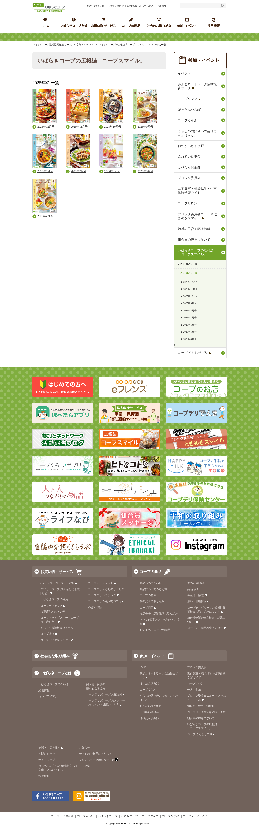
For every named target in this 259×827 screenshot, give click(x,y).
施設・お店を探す (96, 5)
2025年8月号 (190, 310)
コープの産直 (148, 595)
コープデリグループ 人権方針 (105, 694)
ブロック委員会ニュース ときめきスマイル (198, 216)
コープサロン (187, 203)
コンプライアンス (49, 696)
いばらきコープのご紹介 (53, 684)
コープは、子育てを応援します (206, 712)
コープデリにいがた (195, 816)
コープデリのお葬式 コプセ (106, 601)
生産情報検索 (197, 595)
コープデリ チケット (102, 583)
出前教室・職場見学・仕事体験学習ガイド (197, 190)
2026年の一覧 (188, 264)
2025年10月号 (190, 296)
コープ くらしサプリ (195, 352)
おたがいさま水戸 (191, 146)
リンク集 (84, 765)
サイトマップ (46, 759)
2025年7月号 (190, 317)
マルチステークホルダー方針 (98, 759)
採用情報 (162, 5)
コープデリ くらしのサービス (106, 589)
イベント (184, 73)
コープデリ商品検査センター (206, 627)
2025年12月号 (190, 282)
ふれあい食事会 (189, 156)
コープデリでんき (53, 605)
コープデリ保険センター (57, 640)
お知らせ (84, 747)
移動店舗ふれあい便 (52, 611)
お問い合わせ (116, 5)
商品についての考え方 (153, 589)
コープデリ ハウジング (103, 595)
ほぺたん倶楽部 (189, 167)
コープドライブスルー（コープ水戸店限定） (59, 619)
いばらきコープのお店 (54, 599)
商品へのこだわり (150, 583)
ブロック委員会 (189, 178)
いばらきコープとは (55, 673)
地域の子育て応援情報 (200, 706)
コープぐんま (150, 816)
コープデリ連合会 (62, 816)
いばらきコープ (108, 816)
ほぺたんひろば (189, 109)
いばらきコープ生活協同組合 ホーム (52, 44)
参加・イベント (84, 44)
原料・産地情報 (198, 601)
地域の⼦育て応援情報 (194, 229)
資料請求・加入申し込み (140, 5)
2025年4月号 (190, 339)
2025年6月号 (190, 324)
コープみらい (85, 816)
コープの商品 (150, 572)
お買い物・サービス (56, 572)
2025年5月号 (190, 331)
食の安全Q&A (195, 583)
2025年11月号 (190, 289)
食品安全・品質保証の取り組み (160, 613)
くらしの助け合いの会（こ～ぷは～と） (197, 133)
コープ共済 (48, 633)
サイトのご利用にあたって (95, 753)
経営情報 (43, 690)
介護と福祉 (95, 607)
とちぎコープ (129, 816)
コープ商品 (148, 607)
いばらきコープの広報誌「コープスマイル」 (122, 44)
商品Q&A (193, 589)
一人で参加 (194, 689)
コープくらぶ (187, 120)
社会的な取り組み (55, 656)
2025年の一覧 (188, 273)
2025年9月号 (190, 303)
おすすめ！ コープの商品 (155, 629)
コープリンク (189, 99)
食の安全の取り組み (152, 601)
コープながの (170, 816)
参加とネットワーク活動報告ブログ (197, 86)
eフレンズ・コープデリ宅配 (59, 583)
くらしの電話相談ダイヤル (56, 627)
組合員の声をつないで (194, 239)
